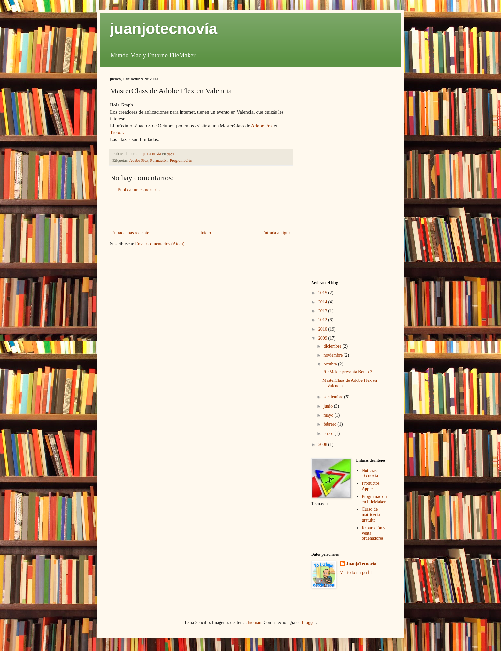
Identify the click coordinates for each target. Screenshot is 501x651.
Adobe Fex (262, 125)
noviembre (333, 355)
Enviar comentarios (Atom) (159, 243)
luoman (254, 622)
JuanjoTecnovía (361, 563)
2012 (323, 320)
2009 (323, 338)
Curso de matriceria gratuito (371, 514)
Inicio (205, 233)
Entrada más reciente (130, 233)
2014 (323, 302)
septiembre (333, 397)
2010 (323, 329)
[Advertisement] (201, 211)
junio (328, 406)
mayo (329, 415)
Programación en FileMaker (374, 499)
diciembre (332, 346)
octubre (330, 364)
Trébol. (117, 132)
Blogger (309, 622)
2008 (323, 444)
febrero (330, 424)
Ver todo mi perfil (356, 572)
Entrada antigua (276, 233)
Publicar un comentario (139, 189)
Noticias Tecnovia (370, 473)
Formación (159, 160)
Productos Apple (371, 486)
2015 (323, 292)
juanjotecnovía (163, 28)
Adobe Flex (138, 160)
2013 (323, 311)
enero (329, 433)
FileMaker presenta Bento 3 (347, 371)
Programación (181, 160)
